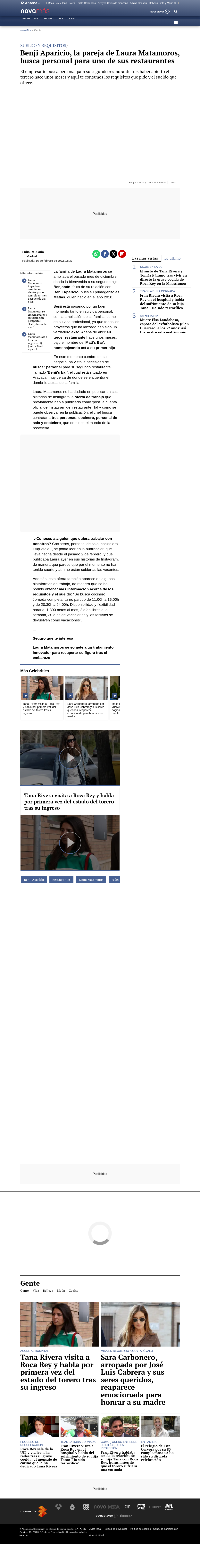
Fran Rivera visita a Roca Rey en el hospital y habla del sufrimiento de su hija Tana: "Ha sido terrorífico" (162, 301)
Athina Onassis (138, 3)
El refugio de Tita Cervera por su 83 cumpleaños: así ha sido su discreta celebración (157, 1452)
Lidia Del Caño (33, 252)
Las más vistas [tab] (145, 258)
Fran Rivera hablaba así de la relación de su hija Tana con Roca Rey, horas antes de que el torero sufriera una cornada (119, 1461)
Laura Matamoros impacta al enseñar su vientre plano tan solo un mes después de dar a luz (34, 290)
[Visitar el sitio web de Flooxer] (126, 1516)
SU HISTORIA (149, 315)
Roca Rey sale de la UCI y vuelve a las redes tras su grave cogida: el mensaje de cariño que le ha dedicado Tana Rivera (38, 1457)
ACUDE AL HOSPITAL (34, 1350)
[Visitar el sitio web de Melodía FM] (168, 1507)
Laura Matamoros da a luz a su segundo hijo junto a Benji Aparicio (34, 341)
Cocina (73, 22)
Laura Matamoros (91, 879)
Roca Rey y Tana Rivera (61, 3)
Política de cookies (140, 1528)
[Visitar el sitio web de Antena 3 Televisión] (59, 1507)
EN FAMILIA (148, 1441)
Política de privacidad (116, 1528)
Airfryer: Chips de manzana (113, 3)
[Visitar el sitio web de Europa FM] (154, 1507)
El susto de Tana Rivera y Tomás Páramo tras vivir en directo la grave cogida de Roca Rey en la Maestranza (163, 277)
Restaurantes (61, 879)
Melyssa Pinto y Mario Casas (165, 3)
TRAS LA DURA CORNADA (157, 291)
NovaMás (25, 30)
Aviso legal (95, 1528)
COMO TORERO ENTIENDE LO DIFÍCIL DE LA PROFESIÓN (119, 1445)
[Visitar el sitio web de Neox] (86, 1507)
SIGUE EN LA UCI (151, 266)
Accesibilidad (96, 1535)
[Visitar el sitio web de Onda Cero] (141, 1507)
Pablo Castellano (86, 3)
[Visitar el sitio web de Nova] (100, 1507)
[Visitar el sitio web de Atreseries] (127, 1507)
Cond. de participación (165, 1528)
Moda (61, 22)
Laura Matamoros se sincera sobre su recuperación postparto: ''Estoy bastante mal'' (34, 317)
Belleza (49, 22)
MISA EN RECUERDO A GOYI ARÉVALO (127, 1350)
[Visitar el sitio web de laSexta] (73, 1507)
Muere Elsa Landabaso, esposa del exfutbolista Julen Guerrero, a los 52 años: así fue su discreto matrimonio (164, 326)
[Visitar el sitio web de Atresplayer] (107, 1516)
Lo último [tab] (172, 258)
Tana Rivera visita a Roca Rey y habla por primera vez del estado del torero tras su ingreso (69, 801)
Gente (26, 22)
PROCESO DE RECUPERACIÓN (31, 1443)
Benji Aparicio (34, 879)
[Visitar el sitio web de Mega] (114, 1507)
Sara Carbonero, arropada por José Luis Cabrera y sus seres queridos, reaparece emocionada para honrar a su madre (133, 1379)
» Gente (36, 30)
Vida (37, 22)
